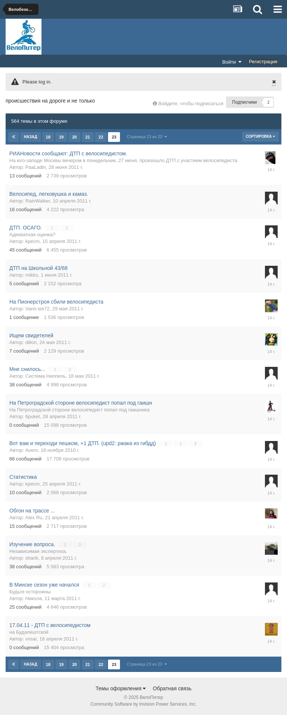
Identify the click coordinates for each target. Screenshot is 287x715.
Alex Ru (34, 517)
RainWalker (37, 201)
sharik (31, 558)
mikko (31, 275)
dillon (31, 342)
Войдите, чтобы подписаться (190, 103)
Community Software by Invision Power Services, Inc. (143, 704)
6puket (32, 416)
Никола (33, 598)
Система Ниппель (45, 376)
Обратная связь (172, 688)
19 (61, 137)
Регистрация (263, 61)
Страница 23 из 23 (147, 136)
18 (48, 137)
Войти (232, 61)
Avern (31, 450)
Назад (30, 137)
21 (88, 137)
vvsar (31, 639)
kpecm (32, 241)
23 (114, 137)
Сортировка (260, 136)
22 (101, 137)
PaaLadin (35, 167)
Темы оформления (121, 688)
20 (74, 137)
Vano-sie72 (37, 308)
